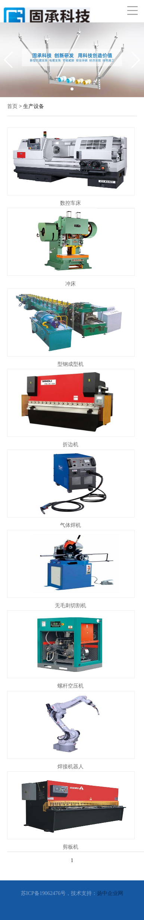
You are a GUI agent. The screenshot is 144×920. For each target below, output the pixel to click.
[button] (72, 88)
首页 (12, 106)
